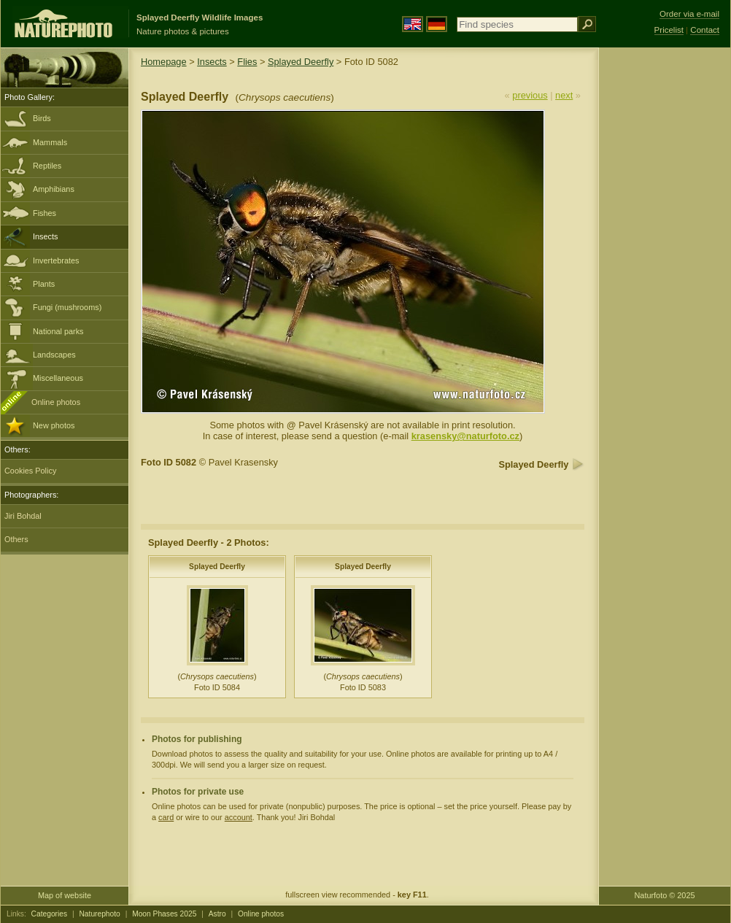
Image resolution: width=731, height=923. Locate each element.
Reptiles (47, 165)
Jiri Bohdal (23, 515)
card (166, 817)
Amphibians (53, 189)
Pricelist (669, 30)
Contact (704, 30)
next (564, 95)
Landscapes (54, 354)
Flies (247, 61)
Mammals (50, 142)
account (238, 817)
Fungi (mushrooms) (67, 307)
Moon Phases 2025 (164, 914)
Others (16, 539)
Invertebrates (56, 260)
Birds (42, 118)
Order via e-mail (689, 13)
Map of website (64, 895)
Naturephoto (99, 914)
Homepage (164, 61)
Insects (45, 236)
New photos (53, 425)
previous (529, 95)
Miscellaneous (58, 378)
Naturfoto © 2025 (665, 895)
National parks (58, 331)
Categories (49, 914)
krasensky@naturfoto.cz (465, 435)
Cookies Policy (30, 470)
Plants (44, 283)
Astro (217, 914)
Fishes (44, 213)
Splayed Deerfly (300, 61)
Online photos (55, 402)
